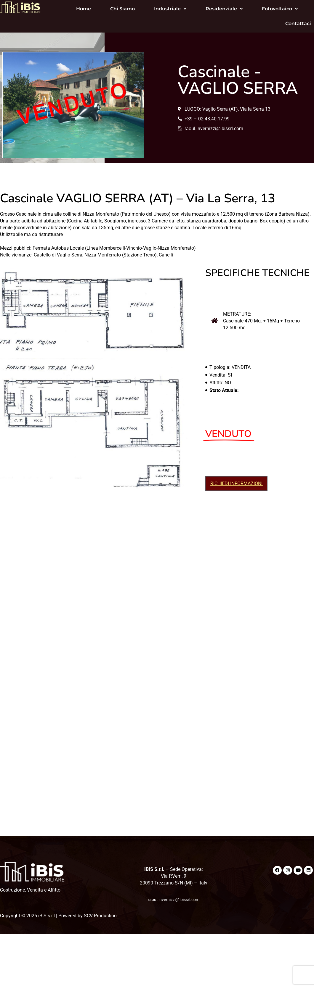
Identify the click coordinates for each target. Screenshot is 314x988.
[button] (156, 8)
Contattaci (284, 23)
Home (69, 9)
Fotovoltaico (265, 9)
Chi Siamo (108, 9)
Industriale (156, 9)
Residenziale (209, 9)
